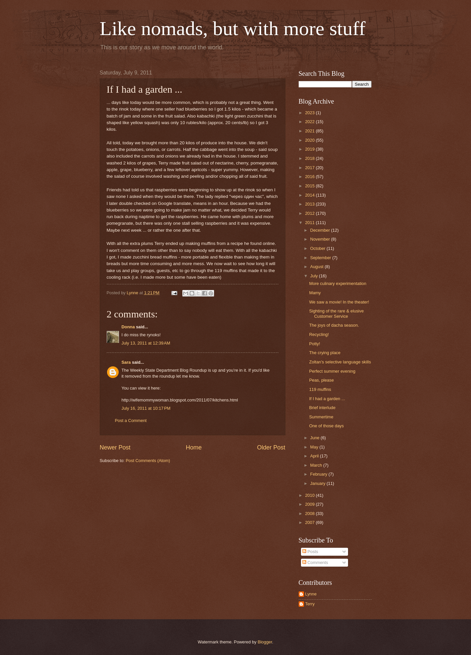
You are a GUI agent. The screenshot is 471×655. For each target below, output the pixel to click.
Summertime (321, 416)
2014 (310, 195)
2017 (310, 167)
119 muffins (320, 389)
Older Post (271, 447)
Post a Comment (131, 420)
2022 (310, 121)
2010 (310, 495)
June (315, 437)
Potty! (314, 343)
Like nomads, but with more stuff (233, 28)
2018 (310, 158)
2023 (310, 112)
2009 (310, 504)
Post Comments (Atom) (148, 460)
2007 (310, 522)
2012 (310, 213)
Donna (128, 326)
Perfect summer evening (332, 371)
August (317, 266)
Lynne (311, 593)
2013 (310, 204)
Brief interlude (322, 407)
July (314, 275)
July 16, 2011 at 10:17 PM (146, 408)
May (315, 446)
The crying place (324, 352)
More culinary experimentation (337, 283)
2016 (310, 176)
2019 (310, 149)
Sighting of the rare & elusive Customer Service (336, 313)
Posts (310, 551)
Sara (126, 362)
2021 (310, 130)
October (318, 248)
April (315, 455)
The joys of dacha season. (334, 325)
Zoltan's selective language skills (340, 361)
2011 (310, 222)
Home (194, 447)
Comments (315, 562)
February (319, 474)
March (316, 465)
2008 (310, 513)
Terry (310, 603)
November (320, 239)
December (320, 230)
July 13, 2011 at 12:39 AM (146, 343)
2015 (310, 185)
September (321, 257)
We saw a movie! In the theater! (339, 302)
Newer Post (115, 447)
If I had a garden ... (327, 398)
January (318, 483)
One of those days (326, 425)
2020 (310, 140)
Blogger (265, 641)
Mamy (315, 292)
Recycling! (319, 334)
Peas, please (321, 380)
